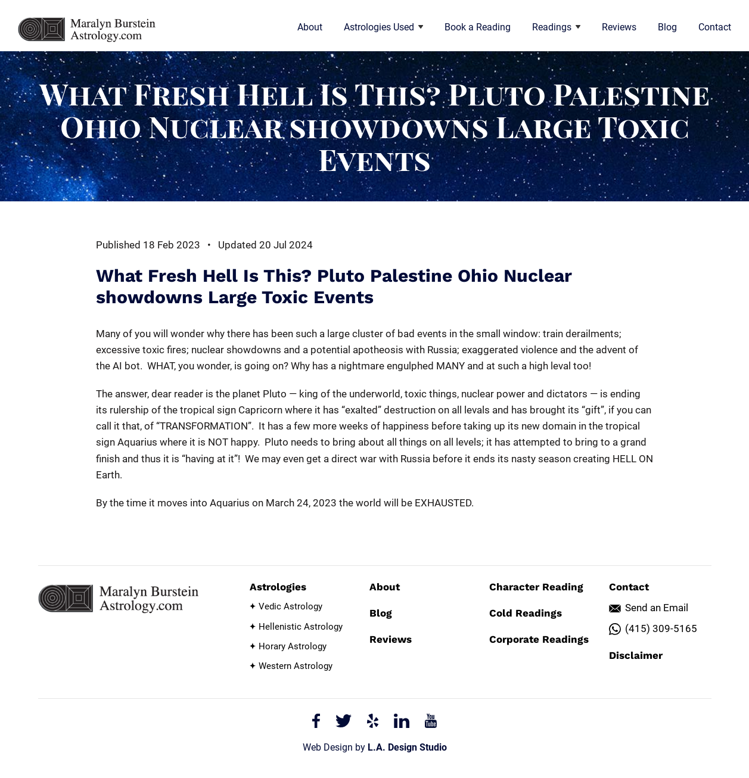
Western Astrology (295, 666)
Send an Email (656, 608)
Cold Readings (525, 613)
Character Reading (536, 587)
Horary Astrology (293, 646)
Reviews (619, 27)
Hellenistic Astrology (301, 626)
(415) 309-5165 (661, 628)
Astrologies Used (383, 27)
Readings (556, 27)
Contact (714, 27)
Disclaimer (636, 655)
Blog (667, 27)
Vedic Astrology (290, 606)
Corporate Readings (539, 639)
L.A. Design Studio (407, 747)
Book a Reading (478, 27)
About (309, 27)
